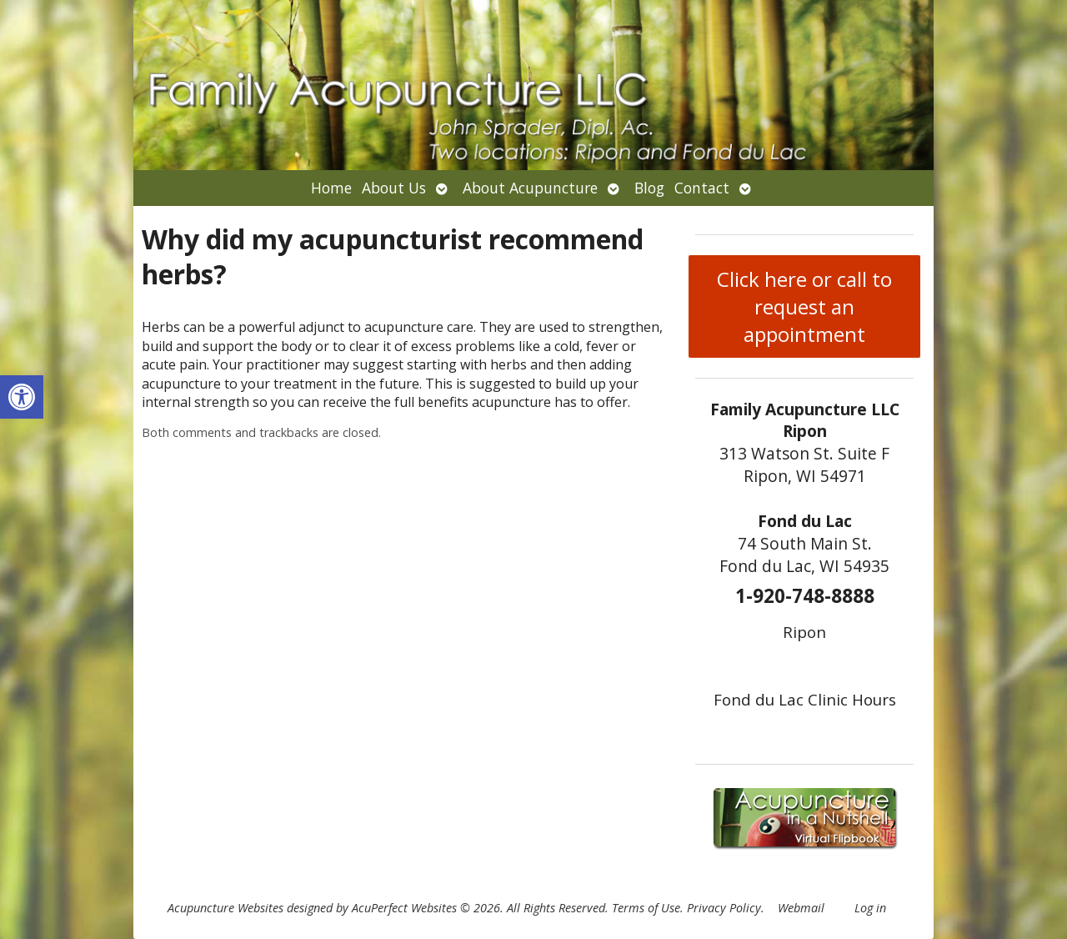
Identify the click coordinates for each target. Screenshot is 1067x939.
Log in (870, 908)
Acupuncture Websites (225, 908)
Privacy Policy (724, 908)
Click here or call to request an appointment (804, 306)
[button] (21, 397)
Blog (649, 188)
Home (331, 188)
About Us (394, 188)
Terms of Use (646, 908)
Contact (701, 188)
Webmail (801, 908)
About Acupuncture (530, 188)
